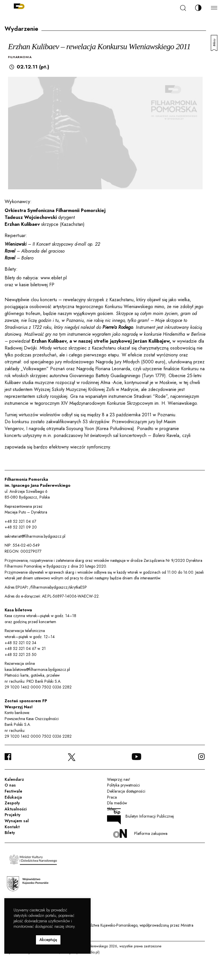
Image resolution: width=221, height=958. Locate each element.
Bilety (10, 832)
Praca (112, 797)
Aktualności (16, 809)
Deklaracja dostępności (126, 791)
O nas (10, 785)
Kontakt (12, 827)
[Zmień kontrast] (198, 8)
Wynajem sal (17, 821)
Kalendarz (14, 779)
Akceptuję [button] (48, 939)
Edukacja (13, 797)
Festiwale (13, 791)
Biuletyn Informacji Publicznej (140, 816)
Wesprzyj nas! (118, 779)
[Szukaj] (183, 8)
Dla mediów (117, 803)
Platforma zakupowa (140, 833)
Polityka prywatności (123, 785)
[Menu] (214, 7)
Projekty (12, 815)
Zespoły (12, 803)
